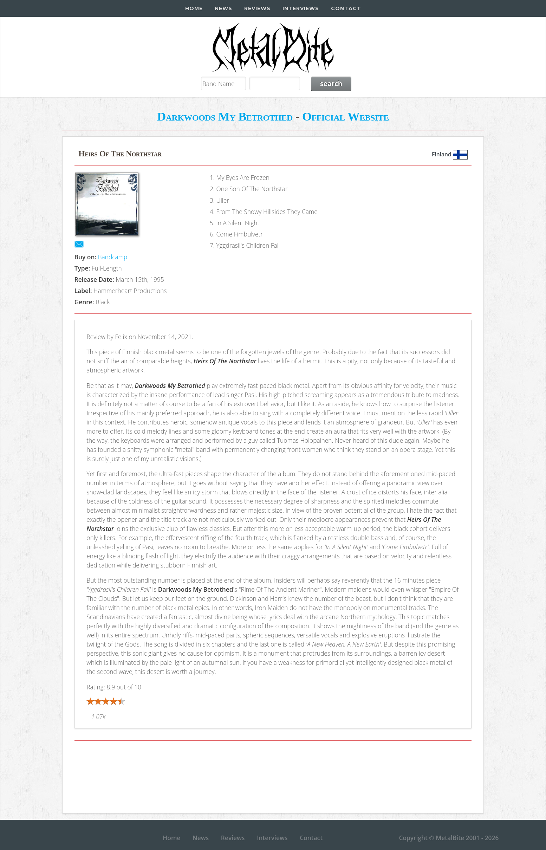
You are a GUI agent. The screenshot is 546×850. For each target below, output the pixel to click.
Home (194, 8)
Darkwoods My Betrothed (224, 116)
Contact (346, 8)
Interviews (300, 8)
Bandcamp (113, 257)
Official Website (345, 116)
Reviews (257, 8)
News (223, 8)
